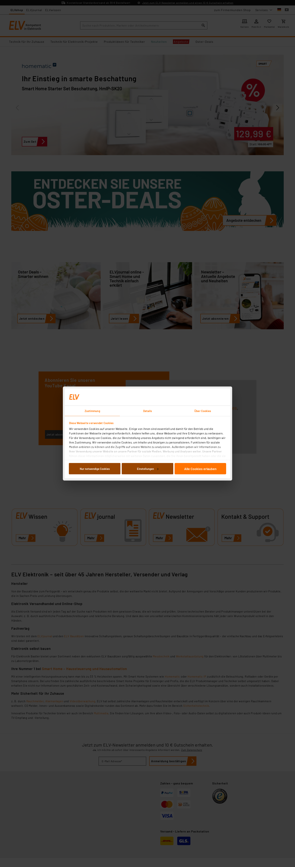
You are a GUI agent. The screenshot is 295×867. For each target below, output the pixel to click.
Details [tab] (147, 411)
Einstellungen (147, 468)
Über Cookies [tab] (202, 411)
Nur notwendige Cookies (95, 468)
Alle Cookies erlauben (200, 468)
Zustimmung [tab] (92, 411)
